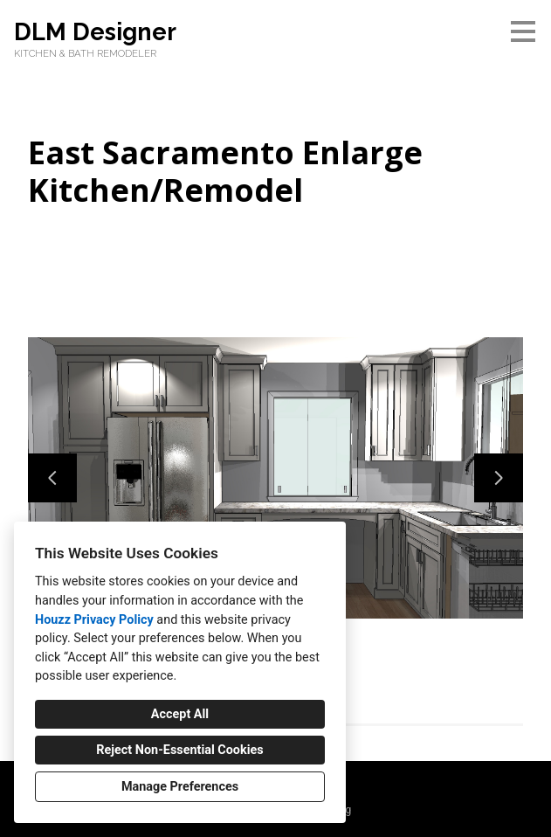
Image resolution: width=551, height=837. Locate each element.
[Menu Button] (523, 31)
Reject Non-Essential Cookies (179, 750)
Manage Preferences (179, 786)
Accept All (180, 714)
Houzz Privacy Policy (94, 619)
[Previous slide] (52, 477)
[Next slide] (498, 477)
